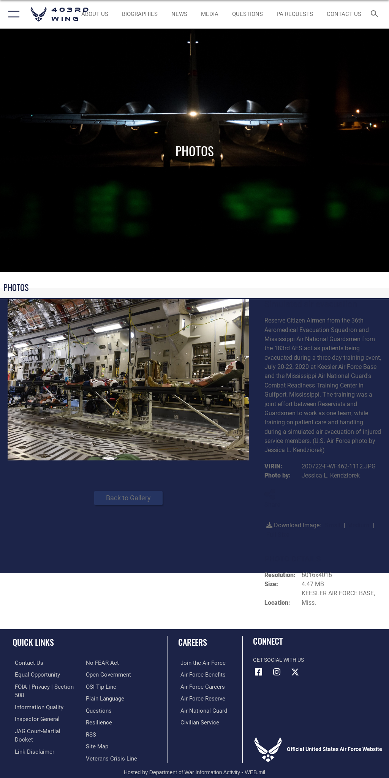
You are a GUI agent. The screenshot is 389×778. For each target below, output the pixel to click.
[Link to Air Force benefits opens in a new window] (199, 674)
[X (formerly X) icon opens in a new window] (295, 672)
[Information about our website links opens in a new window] (30, 732)
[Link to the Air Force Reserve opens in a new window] (198, 697)
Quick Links (33, 642)
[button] (12, 14)
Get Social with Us (278, 660)
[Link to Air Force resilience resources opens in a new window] (97, 709)
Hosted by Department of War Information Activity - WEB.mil (194, 761)
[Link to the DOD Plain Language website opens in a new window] (104, 686)
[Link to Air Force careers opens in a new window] (198, 686)
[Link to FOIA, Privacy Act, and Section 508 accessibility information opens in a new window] (44, 686)
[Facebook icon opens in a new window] (258, 672)
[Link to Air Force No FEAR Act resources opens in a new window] (28, 744)
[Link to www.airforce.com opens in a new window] (198, 662)
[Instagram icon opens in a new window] (277, 672)
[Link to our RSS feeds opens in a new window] (90, 721)
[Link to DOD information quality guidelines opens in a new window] (36, 697)
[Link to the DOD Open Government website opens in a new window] (107, 662)
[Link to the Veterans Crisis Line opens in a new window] (109, 744)
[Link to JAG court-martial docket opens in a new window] (43, 721)
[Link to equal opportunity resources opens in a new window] (34, 674)
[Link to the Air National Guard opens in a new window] (200, 709)
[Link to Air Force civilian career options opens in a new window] (195, 721)
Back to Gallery (128, 498)
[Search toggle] (376, 14)
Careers (192, 642)
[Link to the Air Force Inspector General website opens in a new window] (33, 709)
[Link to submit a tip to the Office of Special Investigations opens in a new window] (100, 674)
